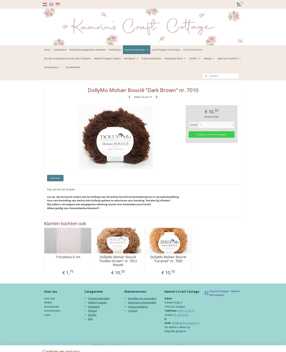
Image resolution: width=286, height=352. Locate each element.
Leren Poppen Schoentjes (166, 49)
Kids (90, 319)
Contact (132, 310)
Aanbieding (52, 67)
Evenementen (52, 310)
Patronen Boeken (151, 58)
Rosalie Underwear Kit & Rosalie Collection (67, 58)
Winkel (48, 302)
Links (47, 315)
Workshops (115, 49)
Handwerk (131, 58)
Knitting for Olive (175, 58)
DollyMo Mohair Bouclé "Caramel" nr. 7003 (168, 259)
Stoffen (195, 58)
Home (47, 49)
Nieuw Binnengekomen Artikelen (88, 49)
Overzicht (55, 178)
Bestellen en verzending (142, 298)
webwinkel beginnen (155, 345)
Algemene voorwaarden (142, 302)
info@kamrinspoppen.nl (185, 323)
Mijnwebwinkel (186, 345)
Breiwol (92, 310)
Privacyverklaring (138, 306)
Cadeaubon (60, 49)
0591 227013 (185, 310)
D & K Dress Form (192, 49)
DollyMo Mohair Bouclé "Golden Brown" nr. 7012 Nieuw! (118, 261)
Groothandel (73, 67)
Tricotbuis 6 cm (67, 257)
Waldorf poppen (97, 302)
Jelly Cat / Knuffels (229, 58)
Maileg (209, 58)
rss (141, 345)
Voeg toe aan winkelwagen (212, 134)
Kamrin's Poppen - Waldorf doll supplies (222, 293)
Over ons (49, 298)
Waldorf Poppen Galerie (107, 58)
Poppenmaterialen (136, 49)
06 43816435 (181, 315)
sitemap (133, 345)
